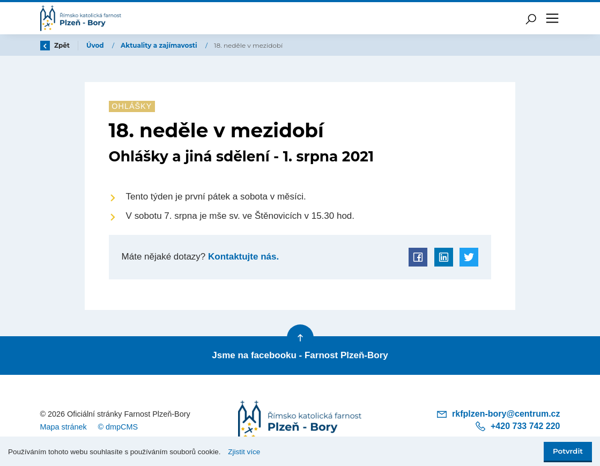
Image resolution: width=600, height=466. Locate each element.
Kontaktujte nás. (242, 257)
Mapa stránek (63, 427)
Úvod (96, 45)
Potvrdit (568, 451)
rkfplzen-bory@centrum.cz (498, 414)
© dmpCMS (118, 427)
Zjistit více (244, 452)
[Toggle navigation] (552, 18)
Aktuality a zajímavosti (160, 45)
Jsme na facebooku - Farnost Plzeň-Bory (300, 355)
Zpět (55, 45)
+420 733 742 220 (517, 426)
